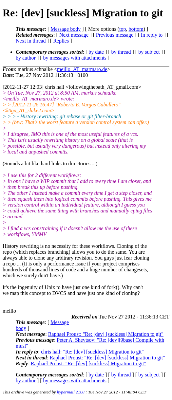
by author (26, 58)
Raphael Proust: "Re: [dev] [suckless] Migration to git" (105, 334)
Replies (61, 41)
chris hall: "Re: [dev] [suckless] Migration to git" (92, 352)
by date (96, 52)
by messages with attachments (74, 58)
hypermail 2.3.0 (71, 392)
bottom (135, 29)
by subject (149, 52)
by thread (121, 52)
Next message (73, 35)
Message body (65, 29)
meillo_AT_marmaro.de (82, 69)
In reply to (152, 35)
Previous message (114, 35)
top (122, 29)
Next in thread (31, 41)
